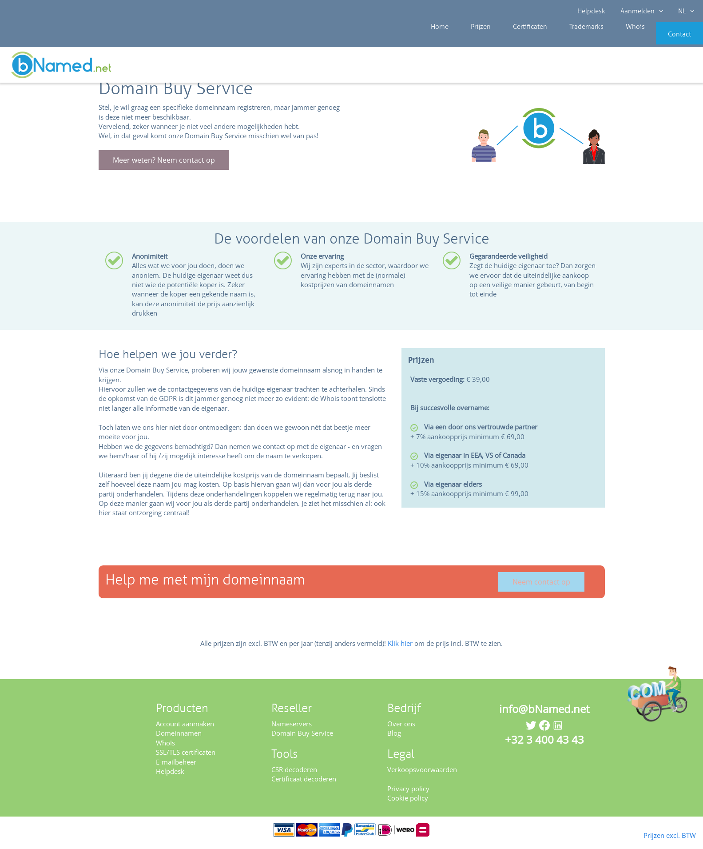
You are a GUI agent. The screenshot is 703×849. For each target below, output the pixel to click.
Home (437, 40)
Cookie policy (407, 804)
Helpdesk (592, 11)
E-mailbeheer (176, 767)
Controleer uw (670, 67)
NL (683, 11)
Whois (605, 40)
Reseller (36, 66)
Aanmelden (640, 11)
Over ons (401, 729)
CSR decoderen (294, 775)
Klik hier (400, 649)
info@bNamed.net (544, 714)
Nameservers (291, 729)
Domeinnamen (179, 739)
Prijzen (471, 40)
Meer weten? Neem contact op (164, 166)
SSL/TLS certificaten (185, 758)
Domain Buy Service (302, 739)
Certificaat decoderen (303, 785)
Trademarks (563, 40)
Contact (666, 40)
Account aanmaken (185, 729)
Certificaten (513, 40)
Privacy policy (408, 794)
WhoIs (165, 748)
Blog (394, 739)
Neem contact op (541, 588)
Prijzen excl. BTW (655, 834)
